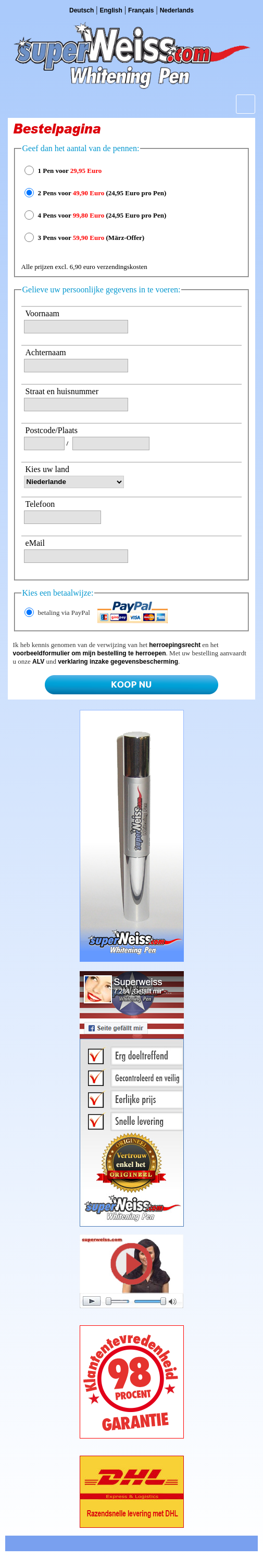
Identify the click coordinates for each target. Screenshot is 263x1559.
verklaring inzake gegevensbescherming (118, 661)
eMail (35, 543)
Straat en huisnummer (62, 391)
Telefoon (40, 504)
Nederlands (177, 10)
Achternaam (46, 352)
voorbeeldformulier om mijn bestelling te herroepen (89, 653)
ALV (38, 661)
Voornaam (42, 313)
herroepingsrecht (175, 645)
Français (141, 10)
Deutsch (81, 10)
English (111, 10)
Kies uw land (47, 469)
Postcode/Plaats (52, 430)
